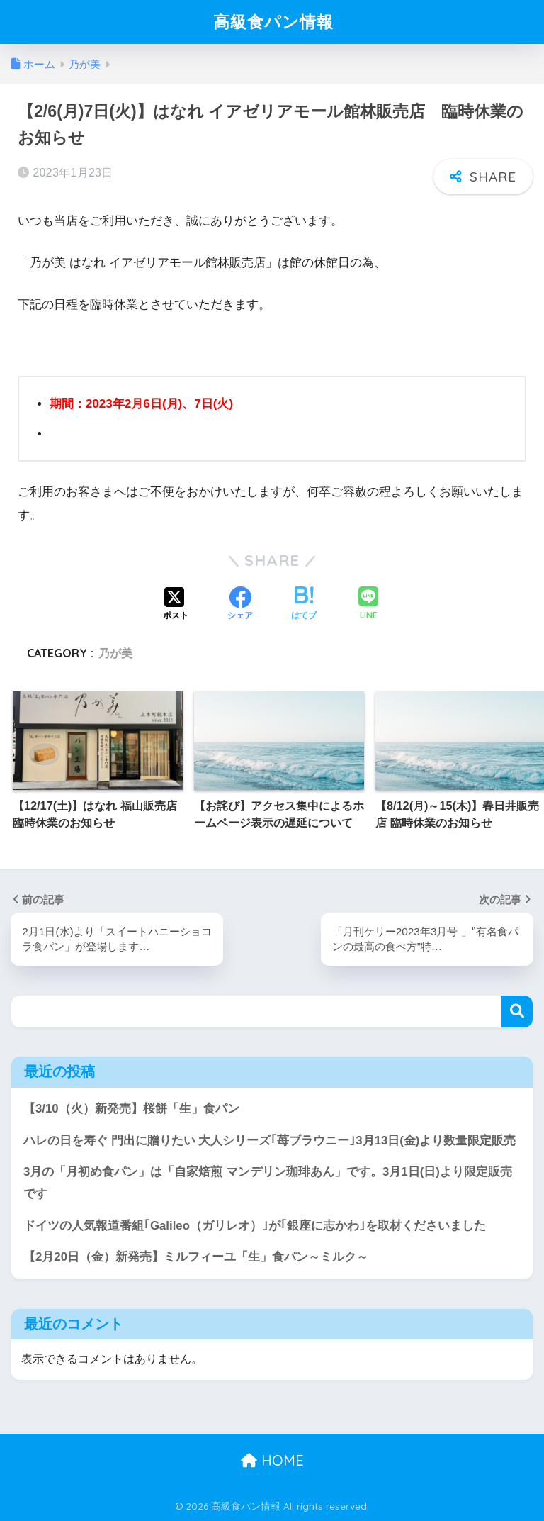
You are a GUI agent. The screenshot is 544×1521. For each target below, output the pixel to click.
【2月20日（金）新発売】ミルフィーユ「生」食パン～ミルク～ (195, 1257)
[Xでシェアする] (175, 605)
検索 (517, 1011)
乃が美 (115, 653)
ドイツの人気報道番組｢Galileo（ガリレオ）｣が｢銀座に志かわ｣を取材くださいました (254, 1225)
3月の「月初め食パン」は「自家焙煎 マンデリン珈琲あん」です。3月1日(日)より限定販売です (267, 1182)
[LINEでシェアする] (368, 604)
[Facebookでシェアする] (240, 605)
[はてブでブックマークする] (304, 605)
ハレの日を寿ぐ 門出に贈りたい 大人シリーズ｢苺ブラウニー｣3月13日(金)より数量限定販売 (269, 1140)
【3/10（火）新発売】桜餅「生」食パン (131, 1108)
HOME (272, 1460)
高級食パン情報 (273, 21)
